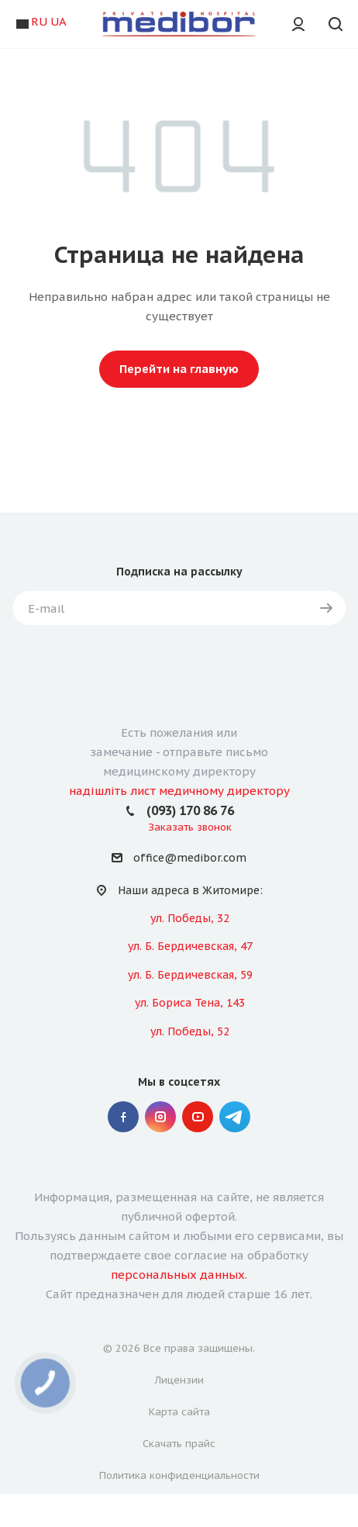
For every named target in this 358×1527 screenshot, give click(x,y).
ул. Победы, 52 (189, 1031)
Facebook (123, 1116)
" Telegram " (234, 1116)
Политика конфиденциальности (179, 1475)
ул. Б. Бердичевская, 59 (190, 975)
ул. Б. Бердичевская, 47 (190, 946)
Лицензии (179, 1380)
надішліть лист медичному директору (179, 790)
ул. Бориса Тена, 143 (190, 1003)
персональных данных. (179, 1274)
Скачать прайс (179, 1443)
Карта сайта (179, 1411)
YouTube (197, 1116)
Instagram (160, 1116)
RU (39, 21)
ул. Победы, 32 (189, 918)
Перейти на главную (179, 368)
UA (58, 21)
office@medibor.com (189, 858)
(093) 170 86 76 (190, 810)
